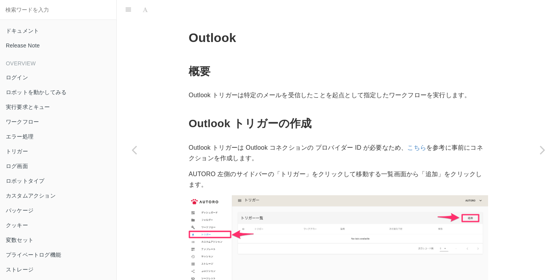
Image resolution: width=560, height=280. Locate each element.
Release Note (23, 45)
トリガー (17, 151)
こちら (416, 147)
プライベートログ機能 (33, 255)
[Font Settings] (145, 9)
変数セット (19, 240)
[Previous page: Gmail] (134, 149)
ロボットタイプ (25, 181)
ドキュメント (22, 31)
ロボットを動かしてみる (36, 92)
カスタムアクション (31, 195)
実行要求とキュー (28, 107)
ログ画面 (17, 166)
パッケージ (19, 210)
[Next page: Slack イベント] (542, 149)
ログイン (17, 77)
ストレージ (19, 269)
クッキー (17, 225)
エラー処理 (19, 136)
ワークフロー (22, 122)
